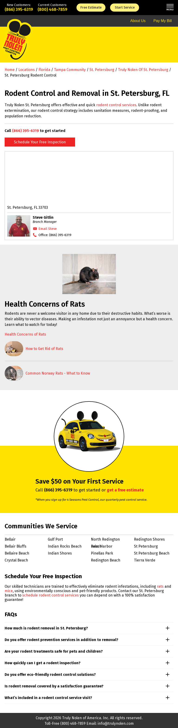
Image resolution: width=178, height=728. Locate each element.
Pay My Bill (162, 21)
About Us (138, 21)
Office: (54, 235)
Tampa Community (70, 69)
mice (9, 591)
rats (160, 586)
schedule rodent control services (50, 595)
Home (10, 69)
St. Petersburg (101, 69)
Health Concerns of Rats (25, 334)
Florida (44, 69)
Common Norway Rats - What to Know (57, 373)
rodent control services (116, 105)
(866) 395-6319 (19, 9)
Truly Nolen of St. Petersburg (143, 69)
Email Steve (47, 229)
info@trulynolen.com (116, 723)
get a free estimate (125, 490)
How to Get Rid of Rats (44, 348)
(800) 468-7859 (52, 9)
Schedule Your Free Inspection (40, 142)
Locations (26, 69)
